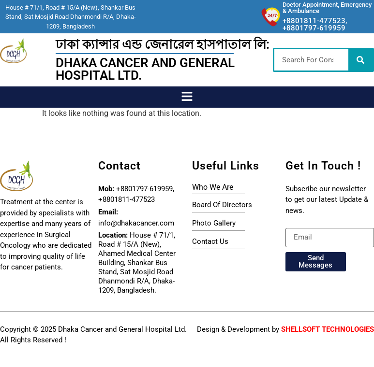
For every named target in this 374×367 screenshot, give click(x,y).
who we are (212, 187)
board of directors (222, 204)
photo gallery (214, 223)
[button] (186, 97)
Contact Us (210, 241)
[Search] (360, 60)
